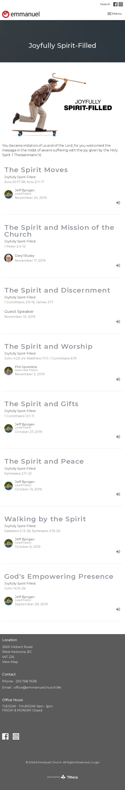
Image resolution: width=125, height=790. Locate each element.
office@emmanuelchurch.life (37, 687)
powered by (62, 777)
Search (105, 4)
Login (95, 762)
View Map (10, 662)
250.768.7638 (26, 681)
